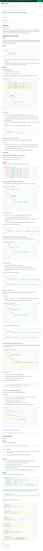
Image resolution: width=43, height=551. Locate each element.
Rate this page (5, 20)
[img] (3, 22)
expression (9, 451)
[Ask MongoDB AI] (39, 6)
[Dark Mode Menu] (41, 6)
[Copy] (39, 79)
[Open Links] (40, 3)
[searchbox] (23, 7)
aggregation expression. (19, 157)
